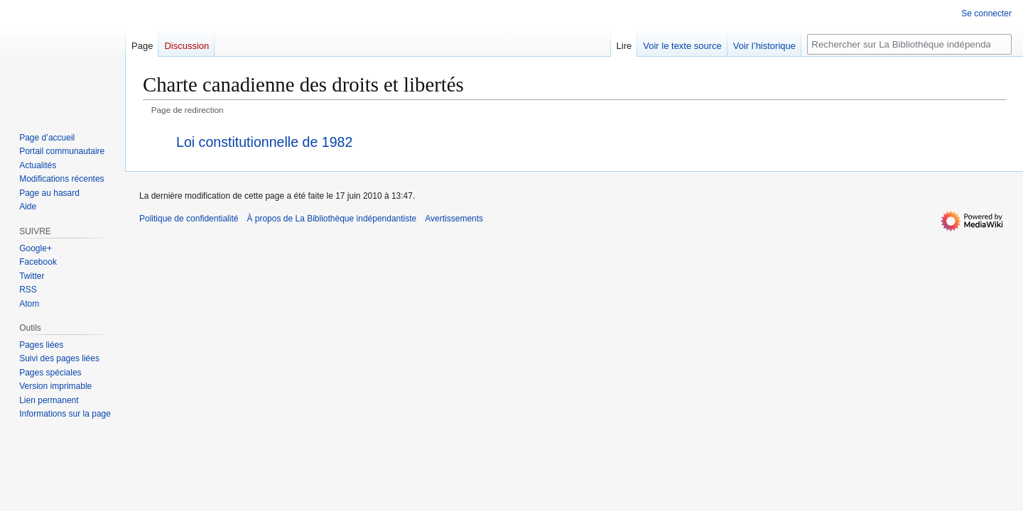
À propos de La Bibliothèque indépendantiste (331, 219)
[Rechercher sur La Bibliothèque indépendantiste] (909, 44)
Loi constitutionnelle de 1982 (264, 142)
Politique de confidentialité (188, 219)
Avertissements (454, 219)
